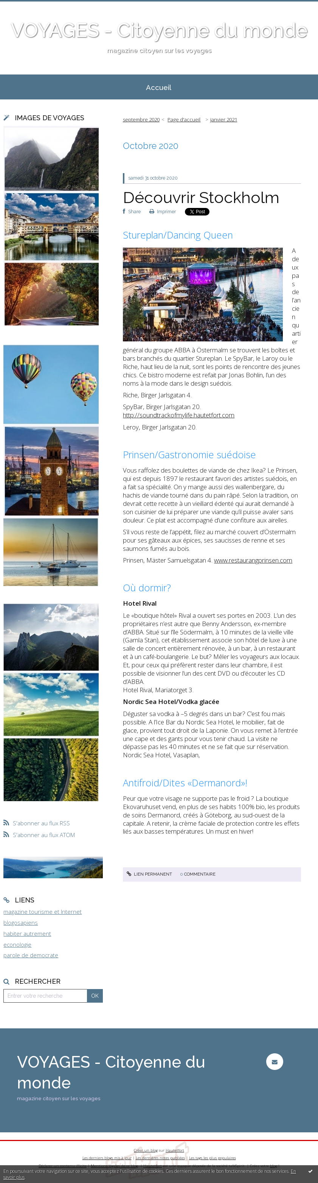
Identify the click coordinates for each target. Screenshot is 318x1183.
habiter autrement (27, 933)
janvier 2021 (223, 119)
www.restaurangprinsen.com (253, 560)
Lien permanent (149, 874)
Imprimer (162, 211)
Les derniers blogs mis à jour (107, 1157)
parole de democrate (30, 955)
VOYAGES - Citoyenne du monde (159, 30)
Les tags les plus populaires (212, 1157)
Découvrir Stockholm (201, 197)
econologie (17, 944)
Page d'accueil (184, 119)
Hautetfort (175, 1150)
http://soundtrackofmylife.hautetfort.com (178, 415)
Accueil (158, 87)
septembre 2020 (141, 119)
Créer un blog (146, 1150)
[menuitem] (158, 86)
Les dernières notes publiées (160, 1157)
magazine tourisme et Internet (42, 911)
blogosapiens (20, 922)
